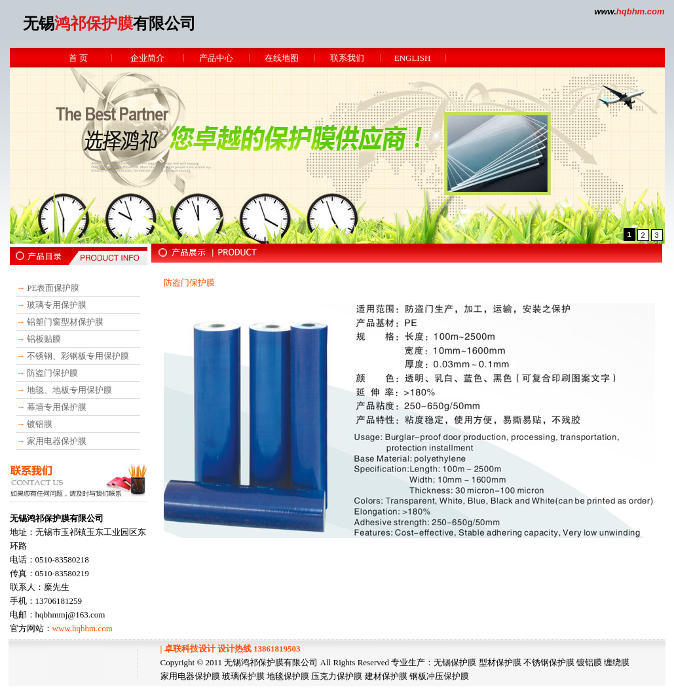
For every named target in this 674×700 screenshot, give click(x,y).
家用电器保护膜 (56, 441)
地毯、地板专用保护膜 (69, 390)
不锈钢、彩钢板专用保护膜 (78, 356)
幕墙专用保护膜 (56, 407)
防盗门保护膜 (52, 373)
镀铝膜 (39, 424)
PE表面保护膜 (53, 288)
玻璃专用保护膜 (56, 305)
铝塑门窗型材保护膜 (65, 322)
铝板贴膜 (44, 339)
